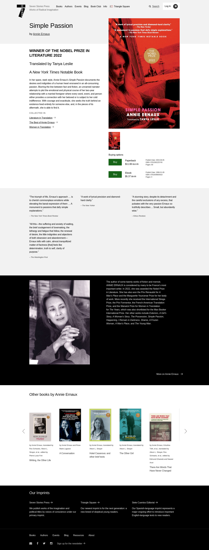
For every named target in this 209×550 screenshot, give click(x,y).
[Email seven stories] (30, 543)
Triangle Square (88, 502)
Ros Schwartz (34, 449)
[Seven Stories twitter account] (44, 543)
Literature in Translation (41, 118)
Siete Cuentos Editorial (143, 502)
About (91, 535)
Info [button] (105, 6)
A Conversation (66, 453)
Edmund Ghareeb (157, 459)
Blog (66, 535)
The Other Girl (127, 453)
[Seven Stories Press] (21, 11)
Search (155, 6)
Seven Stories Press (39, 6)
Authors (44, 535)
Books (32, 535)
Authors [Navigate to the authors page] (68, 6)
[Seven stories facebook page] (37, 543)
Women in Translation (40, 127)
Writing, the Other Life (40, 460)
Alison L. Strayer (95, 449)
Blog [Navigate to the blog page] (86, 6)
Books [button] (59, 6)
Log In (168, 6)
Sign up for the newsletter (69, 543)
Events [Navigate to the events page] (78, 6)
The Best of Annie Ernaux (42, 122)
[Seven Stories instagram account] (51, 543)
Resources (78, 535)
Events (56, 535)
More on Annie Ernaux (167, 374)
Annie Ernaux (41, 33)
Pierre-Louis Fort (35, 456)
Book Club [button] (96, 6)
